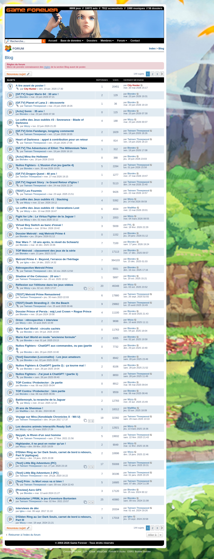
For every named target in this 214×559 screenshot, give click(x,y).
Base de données (72, 40)
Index (152, 48)
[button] (162, 73)
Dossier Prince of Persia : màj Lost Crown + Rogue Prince (53, 311)
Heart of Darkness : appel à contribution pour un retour (52, 139)
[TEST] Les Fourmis (29, 190)
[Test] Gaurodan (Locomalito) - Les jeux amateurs (48, 356)
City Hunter (30, 89)
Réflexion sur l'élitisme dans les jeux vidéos (44, 284)
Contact (135, 40)
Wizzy (27, 126)
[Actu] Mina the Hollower (32, 156)
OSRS (130, 551)
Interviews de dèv (27, 508)
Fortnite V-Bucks (117, 551)
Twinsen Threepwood (35, 106)
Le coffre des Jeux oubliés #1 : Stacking (42, 199)
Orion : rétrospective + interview (37, 320)
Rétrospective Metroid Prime (34, 267)
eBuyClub (102, 551)
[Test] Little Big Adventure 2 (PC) (37, 472)
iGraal (92, 551)
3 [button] (157, 74)
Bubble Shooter (143, 551)
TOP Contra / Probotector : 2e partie (39, 382)
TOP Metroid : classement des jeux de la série (45, 250)
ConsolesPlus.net (72, 551)
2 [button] (152, 74)
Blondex (24, 97)
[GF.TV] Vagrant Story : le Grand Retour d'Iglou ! (47, 182)
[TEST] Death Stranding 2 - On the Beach (42, 303)
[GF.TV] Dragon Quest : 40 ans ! (36, 173)
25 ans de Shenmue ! (29, 408)
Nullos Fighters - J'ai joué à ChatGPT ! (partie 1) (47, 374)
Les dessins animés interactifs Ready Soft (43, 426)
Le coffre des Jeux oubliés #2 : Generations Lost (47, 207)
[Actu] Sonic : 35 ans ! (30, 111)
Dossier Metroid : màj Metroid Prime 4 (40, 233)
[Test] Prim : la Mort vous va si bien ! (40, 481)
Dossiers (92, 40)
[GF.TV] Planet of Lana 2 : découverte (40, 102)
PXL (129, 224)
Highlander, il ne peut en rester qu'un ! (41, 443)
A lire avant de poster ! (30, 85)
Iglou (26, 262)
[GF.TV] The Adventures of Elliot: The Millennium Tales (51, 148)
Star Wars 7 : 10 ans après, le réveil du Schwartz (47, 242)
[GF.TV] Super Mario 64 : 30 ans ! (37, 94)
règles (47, 67)
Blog (161, 48)
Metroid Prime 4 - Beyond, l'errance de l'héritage (47, 259)
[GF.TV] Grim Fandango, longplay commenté (45, 131)
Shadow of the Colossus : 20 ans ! (38, 276)
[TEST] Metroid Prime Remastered (38, 294)
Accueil (52, 40)
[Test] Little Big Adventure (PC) (36, 463)
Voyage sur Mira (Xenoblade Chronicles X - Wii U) (48, 416)
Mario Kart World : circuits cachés (38, 328)
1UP (85, 551)
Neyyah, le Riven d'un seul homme (38, 435)
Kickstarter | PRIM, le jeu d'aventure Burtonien (46, 498)
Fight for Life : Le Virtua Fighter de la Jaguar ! (45, 216)
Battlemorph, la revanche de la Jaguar (40, 399)
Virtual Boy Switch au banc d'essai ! (39, 225)
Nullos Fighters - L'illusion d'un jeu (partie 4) (45, 165)
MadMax (131, 207)
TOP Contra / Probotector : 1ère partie (40, 391)
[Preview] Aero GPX (28, 489)
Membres (107, 40)
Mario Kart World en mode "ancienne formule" (46, 337)
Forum (122, 40)
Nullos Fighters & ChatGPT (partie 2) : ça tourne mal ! (50, 365)
